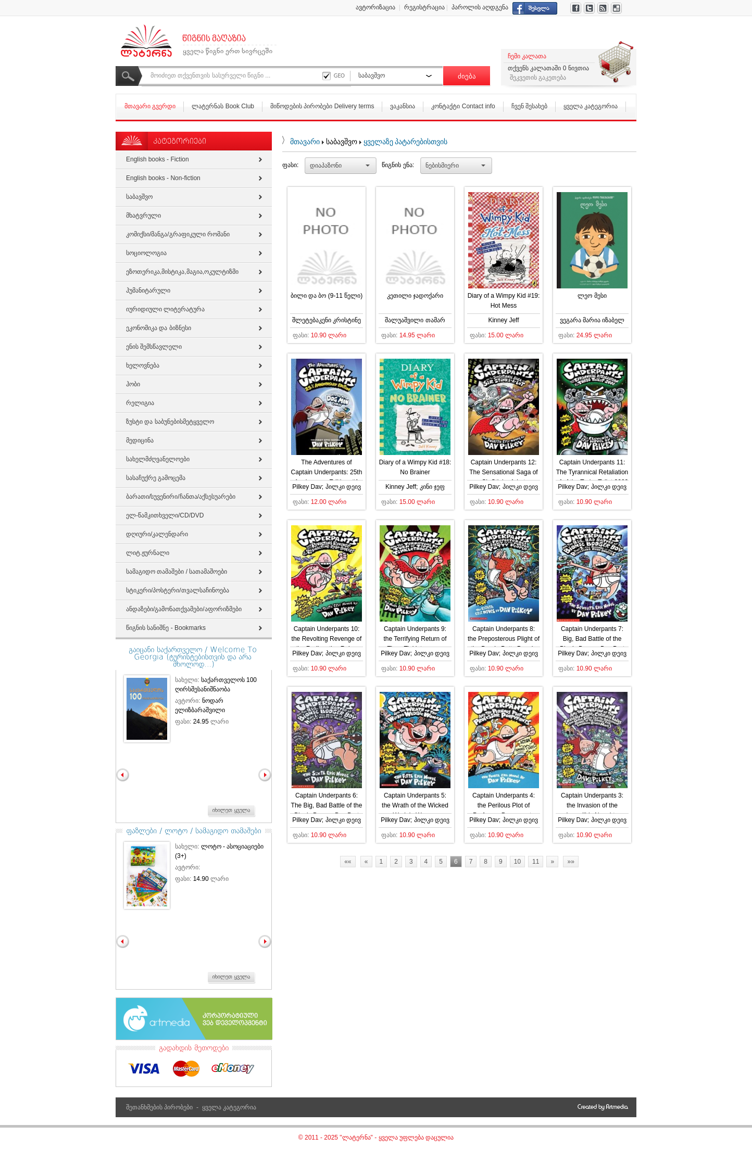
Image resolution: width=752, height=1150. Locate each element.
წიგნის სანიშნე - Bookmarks (166, 627)
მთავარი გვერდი (150, 106)
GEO (339, 75)
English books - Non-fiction (163, 178)
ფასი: (290, 165)
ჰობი (133, 384)
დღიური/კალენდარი (157, 534)
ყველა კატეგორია (590, 106)
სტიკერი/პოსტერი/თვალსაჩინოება (177, 590)
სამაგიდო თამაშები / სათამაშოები (176, 571)
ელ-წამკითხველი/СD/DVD (165, 515)
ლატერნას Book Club (223, 106)
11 (535, 861)
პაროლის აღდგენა (480, 7)
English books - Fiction (157, 159)
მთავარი (305, 141)
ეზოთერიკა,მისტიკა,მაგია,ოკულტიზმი (182, 271)
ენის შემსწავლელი (154, 346)
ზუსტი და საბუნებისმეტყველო (170, 421)
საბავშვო (139, 196)
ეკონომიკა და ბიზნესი (158, 328)
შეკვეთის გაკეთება (538, 77)
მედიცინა (140, 440)
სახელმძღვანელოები (158, 459)
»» (570, 861)
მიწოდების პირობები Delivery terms (322, 106)
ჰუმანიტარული (148, 290)
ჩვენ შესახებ (529, 106)
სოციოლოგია (146, 253)
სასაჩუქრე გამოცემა (155, 478)
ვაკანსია (402, 106)
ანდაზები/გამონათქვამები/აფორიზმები (184, 609)
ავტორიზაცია (375, 7)
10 (517, 861)
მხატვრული (143, 215)
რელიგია (140, 403)
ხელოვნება (142, 365)
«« (347, 861)
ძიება (467, 76)
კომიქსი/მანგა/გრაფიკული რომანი (178, 234)
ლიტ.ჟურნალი (147, 553)
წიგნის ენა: (398, 165)
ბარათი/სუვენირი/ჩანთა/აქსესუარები (180, 496)
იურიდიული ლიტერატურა (165, 309)
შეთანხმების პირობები (159, 1107)
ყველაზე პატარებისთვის (406, 141)
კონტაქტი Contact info (463, 106)
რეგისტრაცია (424, 7)
